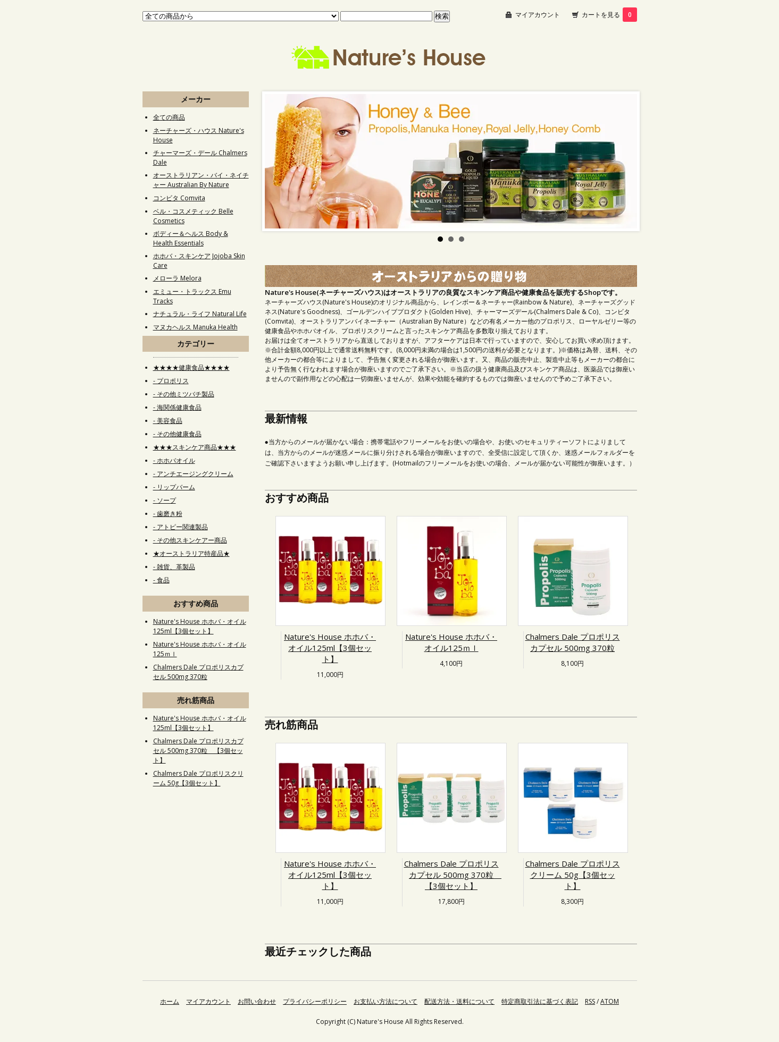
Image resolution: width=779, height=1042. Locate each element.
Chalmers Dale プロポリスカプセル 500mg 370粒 (572, 642)
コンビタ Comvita (179, 197)
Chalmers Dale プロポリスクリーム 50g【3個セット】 (572, 874)
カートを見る (609, 14)
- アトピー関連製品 (180, 526)
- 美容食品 (167, 420)
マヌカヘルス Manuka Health (195, 327)
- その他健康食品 (177, 433)
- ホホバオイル (174, 460)
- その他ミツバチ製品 (183, 394)
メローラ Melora (177, 278)
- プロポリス (171, 380)
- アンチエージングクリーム (193, 473)
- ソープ (164, 500)
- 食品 (161, 579)
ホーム (169, 1001)
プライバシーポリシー (315, 1001)
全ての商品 (169, 117)
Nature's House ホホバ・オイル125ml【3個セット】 (330, 647)
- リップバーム (174, 487)
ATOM (609, 1001)
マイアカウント (537, 14)
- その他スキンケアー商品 (190, 540)
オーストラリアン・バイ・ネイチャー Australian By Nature (201, 180)
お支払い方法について (385, 1001)
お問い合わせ (257, 1001)
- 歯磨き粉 (167, 513)
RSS (590, 1001)
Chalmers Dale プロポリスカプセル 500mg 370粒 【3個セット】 (453, 874)
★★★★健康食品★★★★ (191, 367)
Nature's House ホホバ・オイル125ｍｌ (451, 642)
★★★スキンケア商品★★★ (194, 447)
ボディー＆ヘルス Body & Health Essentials (190, 238)
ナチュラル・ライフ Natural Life (200, 313)
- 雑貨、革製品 (174, 566)
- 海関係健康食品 (177, 407)
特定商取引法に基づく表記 (539, 1001)
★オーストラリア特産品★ (191, 553)
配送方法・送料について (459, 1001)
